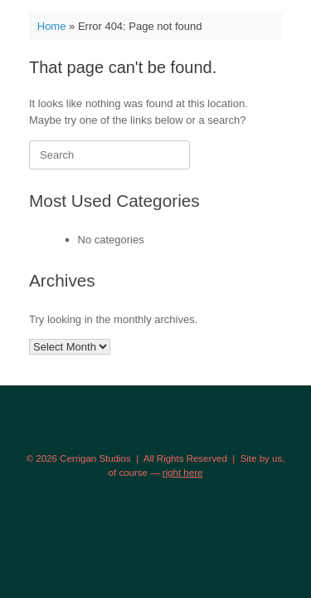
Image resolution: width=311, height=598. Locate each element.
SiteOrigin (144, 508)
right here (183, 473)
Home (51, 26)
